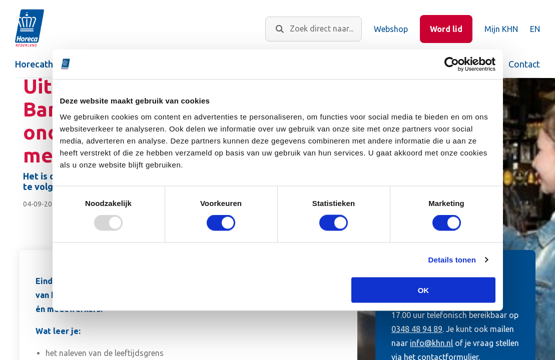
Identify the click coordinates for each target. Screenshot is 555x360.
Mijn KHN (501, 29)
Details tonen (452, 260)
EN (535, 29)
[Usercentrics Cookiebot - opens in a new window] (451, 64)
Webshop (391, 29)
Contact (524, 64)
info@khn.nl (431, 343)
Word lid (446, 29)
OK (423, 290)
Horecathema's (46, 64)
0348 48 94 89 (416, 329)
